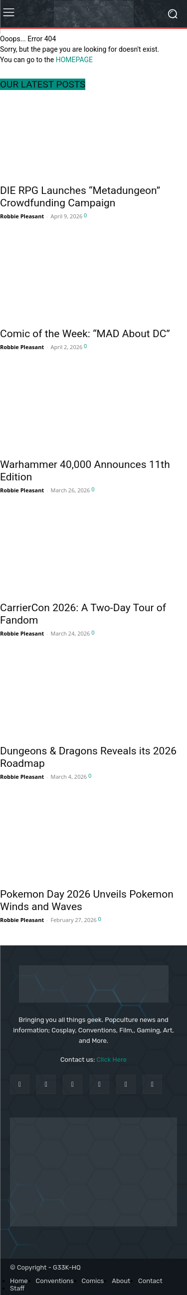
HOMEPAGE (74, 60)
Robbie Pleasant (22, 216)
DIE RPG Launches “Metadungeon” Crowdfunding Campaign (80, 197)
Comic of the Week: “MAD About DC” (85, 334)
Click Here (112, 1059)
